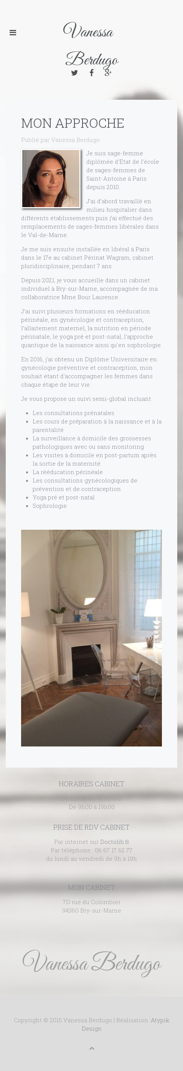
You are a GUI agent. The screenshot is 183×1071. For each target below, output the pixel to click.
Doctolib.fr (114, 841)
